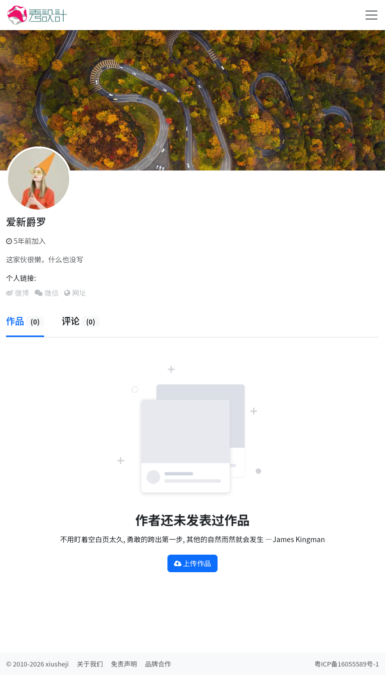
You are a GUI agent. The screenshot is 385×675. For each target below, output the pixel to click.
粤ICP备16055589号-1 (346, 663)
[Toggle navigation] (371, 15)
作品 (25, 320)
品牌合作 (158, 663)
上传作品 (192, 563)
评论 (81, 320)
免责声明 (124, 663)
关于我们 (90, 663)
